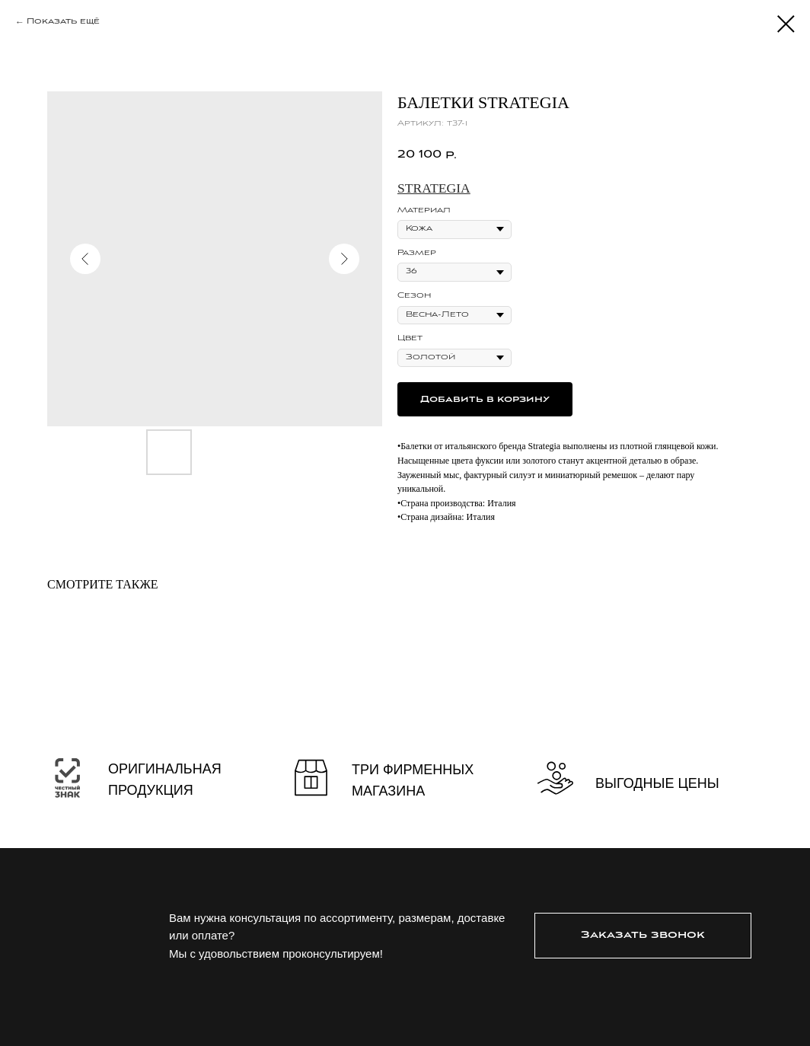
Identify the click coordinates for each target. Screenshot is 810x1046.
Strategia (433, 188)
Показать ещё (63, 22)
